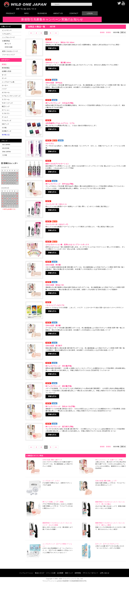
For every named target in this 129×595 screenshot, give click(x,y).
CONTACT (74, 13)
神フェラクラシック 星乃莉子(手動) (60, 427)
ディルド (5, 117)
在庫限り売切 (6, 71)
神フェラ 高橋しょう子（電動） (54, 502)
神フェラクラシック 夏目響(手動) (59, 386)
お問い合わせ (104, 573)
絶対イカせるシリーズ (10, 51)
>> (56, 33)
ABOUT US (58, 13)
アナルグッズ (6, 120)
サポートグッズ (7, 103)
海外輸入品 (6, 134)
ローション (6, 110)
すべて (4, 75)
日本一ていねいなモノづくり (26, 9)
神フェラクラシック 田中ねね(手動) (60, 184)
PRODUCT (10, 13)
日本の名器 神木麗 (53, 265)
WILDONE (5, 148)
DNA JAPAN (6, 151)
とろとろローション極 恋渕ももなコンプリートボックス (67, 244)
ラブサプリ (6, 113)
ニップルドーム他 (8, 82)
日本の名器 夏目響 (53, 325)
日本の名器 (8, 47)
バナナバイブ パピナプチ (55, 305)
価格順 (102, 32)
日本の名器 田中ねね (54, 83)
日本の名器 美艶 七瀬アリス (52, 460)
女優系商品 (6, 41)
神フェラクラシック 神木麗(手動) (59, 366)
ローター (5, 85)
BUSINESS (42, 13)
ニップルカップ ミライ (51, 481)
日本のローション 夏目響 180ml (58, 62)
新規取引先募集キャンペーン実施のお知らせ (52, 19)
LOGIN (90, 13)
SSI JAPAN (6, 144)
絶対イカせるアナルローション (57, 164)
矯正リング (6, 106)
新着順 (108, 32)
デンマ (4, 78)
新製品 (4, 64)
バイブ (4, 89)
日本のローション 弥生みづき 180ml (60, 42)
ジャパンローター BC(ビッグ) (57, 224)
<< (31, 33)
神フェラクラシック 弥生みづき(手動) (60, 406)
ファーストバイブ (8, 54)
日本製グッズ (6, 131)
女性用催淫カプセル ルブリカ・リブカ (60, 123)
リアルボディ (7, 34)
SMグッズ (5, 124)
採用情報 (78, 573)
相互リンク (69, 573)
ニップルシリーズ (8, 37)
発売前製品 (6, 68)
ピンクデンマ (7, 30)
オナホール (6, 92)
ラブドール (6, 99)
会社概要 (60, 573)
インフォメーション (26, 573)
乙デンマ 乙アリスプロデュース (107, 544)
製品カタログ (39, 573)
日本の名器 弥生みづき (55, 285)
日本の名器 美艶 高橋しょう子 (106, 481)
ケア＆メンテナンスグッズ (11, 96)
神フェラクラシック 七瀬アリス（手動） (109, 460)
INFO (26, 13)
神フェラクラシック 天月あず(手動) (60, 103)
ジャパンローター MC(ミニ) (56, 204)
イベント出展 (50, 573)
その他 (4, 127)
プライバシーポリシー (90, 573)
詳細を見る (52, 48)
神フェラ (8, 43)
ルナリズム (50, 143)
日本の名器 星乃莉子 (54, 346)
